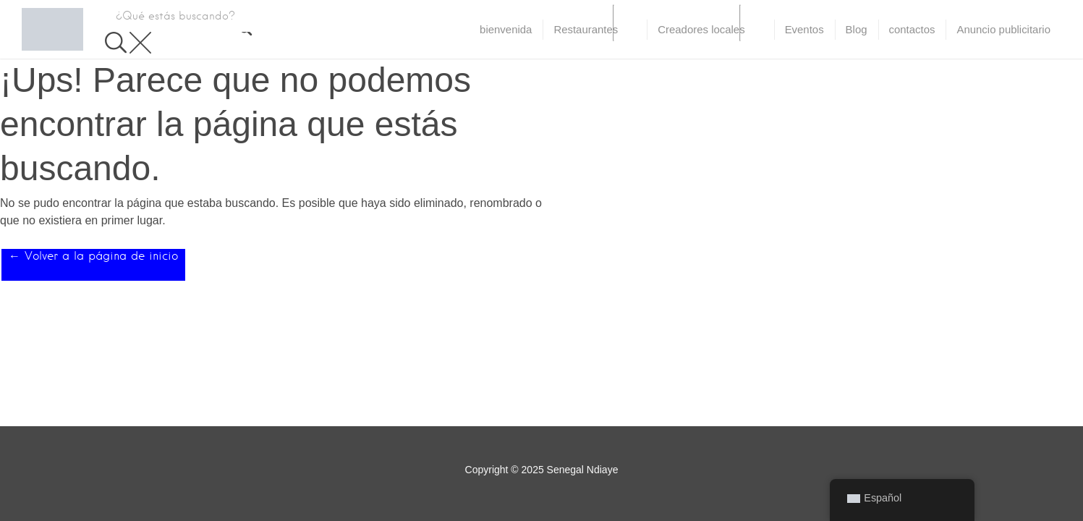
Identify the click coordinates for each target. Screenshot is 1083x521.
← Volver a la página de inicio (93, 256)
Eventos (804, 29)
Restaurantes (585, 29)
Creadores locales (701, 29)
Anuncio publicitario (1003, 29)
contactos (912, 29)
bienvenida (506, 29)
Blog (856, 29)
